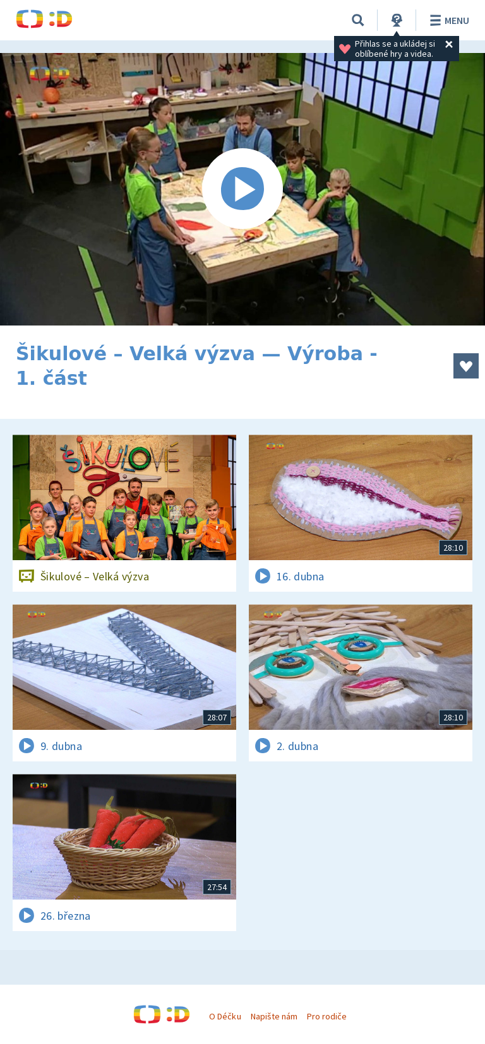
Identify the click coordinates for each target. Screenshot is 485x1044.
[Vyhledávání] (358, 20)
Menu (447, 20)
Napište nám (274, 1016)
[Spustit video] (242, 189)
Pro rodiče (327, 1016)
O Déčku (225, 1016)
